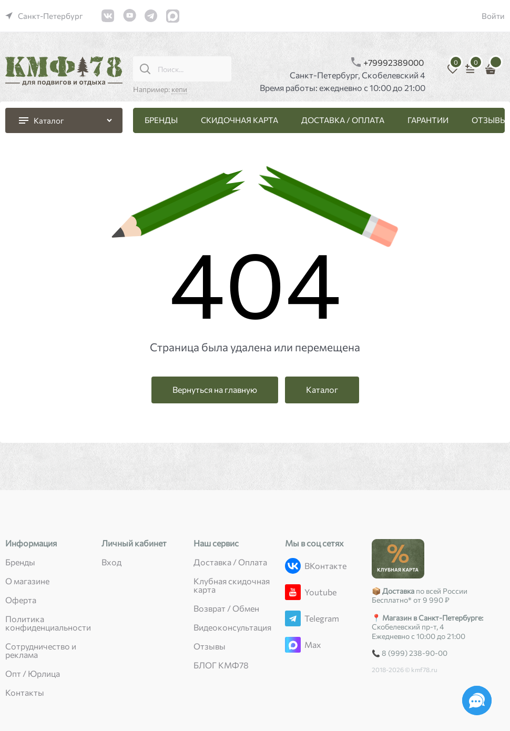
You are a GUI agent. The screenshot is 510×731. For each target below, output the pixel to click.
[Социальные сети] (477, 700)
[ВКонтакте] (293, 566)
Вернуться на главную (214, 389)
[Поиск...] (145, 69)
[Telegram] (293, 618)
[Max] (293, 645)
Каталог (322, 389)
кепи (179, 89)
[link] (44, 15)
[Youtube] (293, 592)
